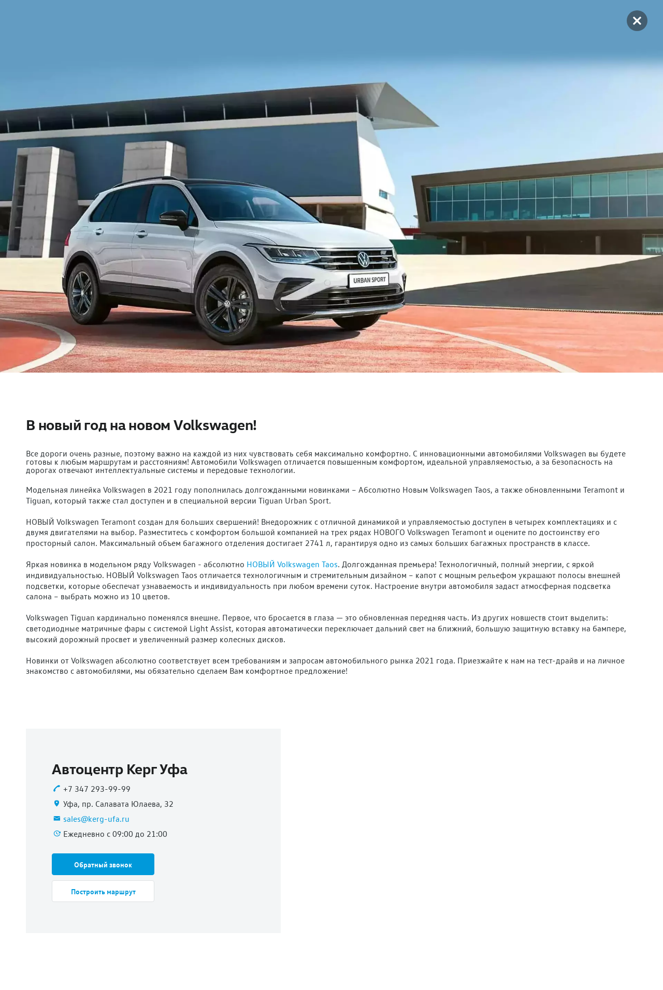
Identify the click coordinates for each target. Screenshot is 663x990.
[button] (103, 864)
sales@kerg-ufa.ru (96, 819)
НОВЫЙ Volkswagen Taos (292, 564)
